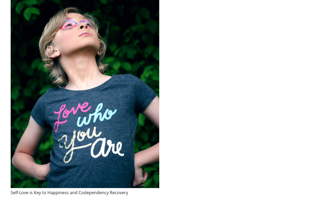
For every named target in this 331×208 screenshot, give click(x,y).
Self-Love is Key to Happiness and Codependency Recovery (69, 192)
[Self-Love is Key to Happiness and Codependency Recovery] (85, 94)
